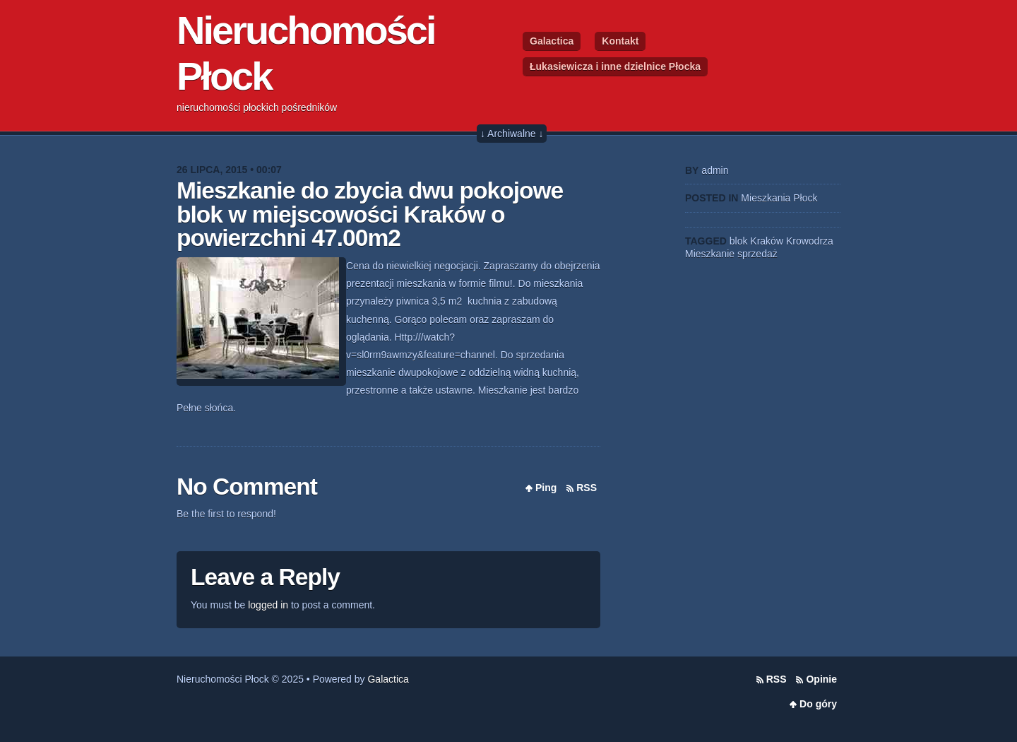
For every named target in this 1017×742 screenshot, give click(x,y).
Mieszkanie (709, 253)
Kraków (766, 241)
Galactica (551, 41)
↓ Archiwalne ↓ (511, 133)
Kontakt (620, 41)
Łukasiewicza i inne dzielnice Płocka (615, 66)
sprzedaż (757, 253)
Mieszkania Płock (779, 198)
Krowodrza (809, 241)
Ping (546, 487)
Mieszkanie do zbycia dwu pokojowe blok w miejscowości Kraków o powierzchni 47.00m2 (370, 214)
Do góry (818, 703)
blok (739, 241)
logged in (268, 605)
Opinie (821, 679)
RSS (586, 487)
